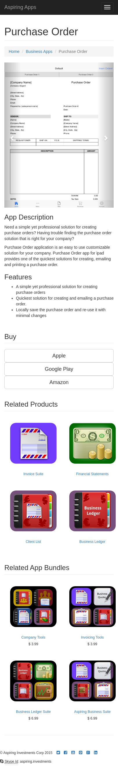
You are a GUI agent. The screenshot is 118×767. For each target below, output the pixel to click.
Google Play (59, 369)
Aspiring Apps (20, 7)
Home (14, 51)
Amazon (58, 382)
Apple (59, 356)
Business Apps (39, 51)
